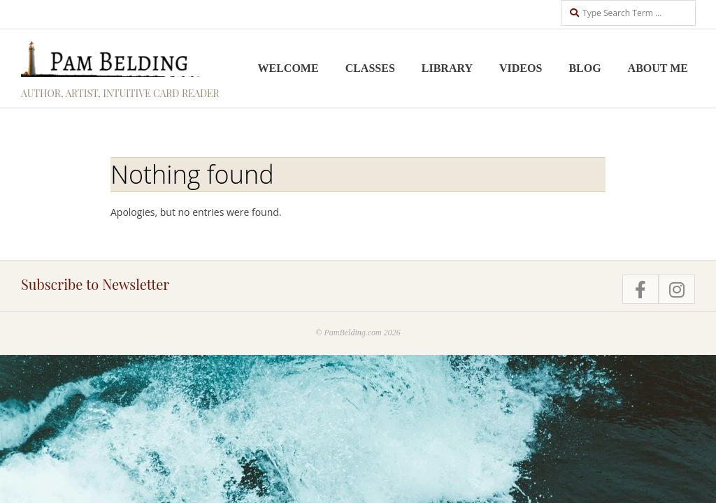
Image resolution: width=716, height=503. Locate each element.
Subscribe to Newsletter (95, 284)
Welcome (288, 68)
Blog (584, 68)
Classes (370, 68)
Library (447, 68)
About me (658, 68)
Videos (520, 68)
